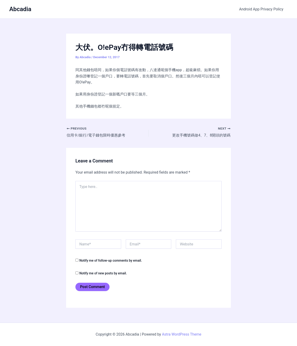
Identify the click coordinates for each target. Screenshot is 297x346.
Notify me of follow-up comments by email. (110, 260)
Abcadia (20, 9)
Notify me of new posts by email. (103, 273)
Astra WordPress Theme (182, 334)
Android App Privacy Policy (262, 9)
